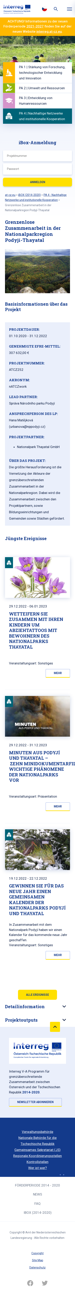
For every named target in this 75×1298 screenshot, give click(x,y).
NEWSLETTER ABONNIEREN (35, 1102)
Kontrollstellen (37, 1162)
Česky (45, 9)
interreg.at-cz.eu (49, 31)
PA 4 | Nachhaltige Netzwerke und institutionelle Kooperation (42, 116)
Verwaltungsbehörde (37, 1132)
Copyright (37, 1253)
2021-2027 (35, 26)
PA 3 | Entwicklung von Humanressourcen (35, 100)
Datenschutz (37, 1267)
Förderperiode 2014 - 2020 (37, 1185)
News (37, 1194)
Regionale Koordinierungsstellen (37, 1156)
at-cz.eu (10, 195)
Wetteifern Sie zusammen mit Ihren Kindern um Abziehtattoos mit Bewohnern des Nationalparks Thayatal (36, 630)
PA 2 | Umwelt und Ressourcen (42, 88)
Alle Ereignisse (37, 994)
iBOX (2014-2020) (38, 1213)
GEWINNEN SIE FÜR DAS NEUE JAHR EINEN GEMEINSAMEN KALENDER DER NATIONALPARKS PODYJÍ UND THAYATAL (37, 899)
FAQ (37, 1204)
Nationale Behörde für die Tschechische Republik (37, 1141)
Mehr (58, 673)
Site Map (37, 1260)
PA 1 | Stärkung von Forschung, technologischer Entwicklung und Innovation (42, 72)
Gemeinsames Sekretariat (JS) (37, 1150)
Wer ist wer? (37, 1168)
